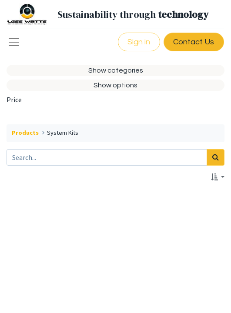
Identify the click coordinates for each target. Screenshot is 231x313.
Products (25, 133)
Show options (115, 85)
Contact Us (193, 42)
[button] (217, 177)
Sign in (138, 42)
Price (14, 99)
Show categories (115, 70)
